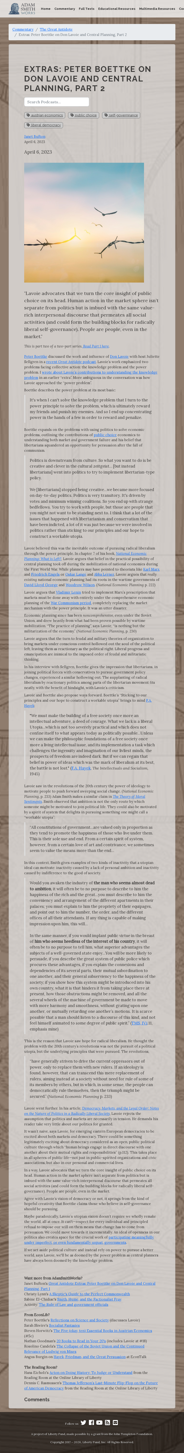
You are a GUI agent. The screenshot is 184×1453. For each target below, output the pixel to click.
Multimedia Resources (157, 9)
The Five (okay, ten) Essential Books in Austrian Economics (102, 1330)
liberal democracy (44, 125)
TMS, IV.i (139, 1023)
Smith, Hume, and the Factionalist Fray (89, 1299)
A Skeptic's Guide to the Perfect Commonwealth (89, 1294)
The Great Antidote (56, 29)
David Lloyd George (41, 585)
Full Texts (86, 9)
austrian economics (45, 115)
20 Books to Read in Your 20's (81, 1341)
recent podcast (71, 361)
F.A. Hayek (81, 768)
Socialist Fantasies (64, 1325)
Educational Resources (116, 9)
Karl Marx (151, 569)
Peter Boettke (35, 356)
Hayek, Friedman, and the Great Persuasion (90, 1357)
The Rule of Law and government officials (73, 1304)
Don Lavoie (119, 356)
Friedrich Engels (45, 574)
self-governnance (121, 115)
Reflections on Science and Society (80, 1320)
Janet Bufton (34, 136)
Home (46, 9)
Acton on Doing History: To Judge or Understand (91, 1372)
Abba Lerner (104, 574)
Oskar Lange (75, 574)
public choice (83, 115)
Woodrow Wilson (80, 585)
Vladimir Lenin (68, 592)
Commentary (64, 9)
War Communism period (71, 603)
